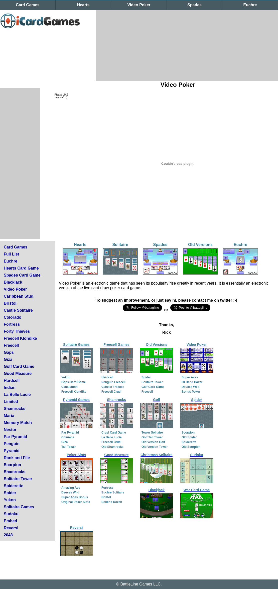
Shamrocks (14, 408)
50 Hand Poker (192, 382)
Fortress (12, 324)
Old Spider (189, 437)
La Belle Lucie (17, 394)
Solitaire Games (19, 507)
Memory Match (18, 422)
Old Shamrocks (112, 447)
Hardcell (12, 380)
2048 (8, 535)
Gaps (9, 352)
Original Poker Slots (75, 502)
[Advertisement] (162, 45)
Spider (10, 493)
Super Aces (190, 377)
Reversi (11, 528)
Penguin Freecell (113, 382)
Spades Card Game (22, 275)
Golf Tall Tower (152, 437)
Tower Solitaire (152, 432)
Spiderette (13, 486)
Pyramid (12, 451)
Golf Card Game (19, 366)
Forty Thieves (17, 331)
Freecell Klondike (20, 338)
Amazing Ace (70, 487)
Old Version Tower (155, 447)
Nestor (10, 430)
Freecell (11, 345)
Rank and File (17, 458)
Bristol (10, 303)
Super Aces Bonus (74, 497)
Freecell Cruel (111, 391)
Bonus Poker (191, 391)
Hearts (83, 5)
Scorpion (12, 465)
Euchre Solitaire (112, 492)
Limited (11, 401)
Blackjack (13, 282)
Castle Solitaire (18, 310)
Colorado (12, 317)
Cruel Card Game (113, 432)
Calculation (69, 387)
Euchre (250, 5)
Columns (67, 437)
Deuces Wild (190, 387)
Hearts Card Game (21, 268)
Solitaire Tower (18, 479)
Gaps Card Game (73, 382)
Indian (10, 387)
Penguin (12, 444)
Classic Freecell (112, 387)
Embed (10, 521)
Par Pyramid (15, 437)
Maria (9, 415)
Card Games (27, 5)
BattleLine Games (136, 584)
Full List (11, 254)
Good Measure (18, 373)
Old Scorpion (191, 447)
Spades (194, 5)
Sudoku (11, 514)
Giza (8, 359)
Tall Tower (68, 447)
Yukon (10, 500)
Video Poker (138, 5)
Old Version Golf (153, 442)
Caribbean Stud (18, 296)
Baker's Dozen (111, 502)
